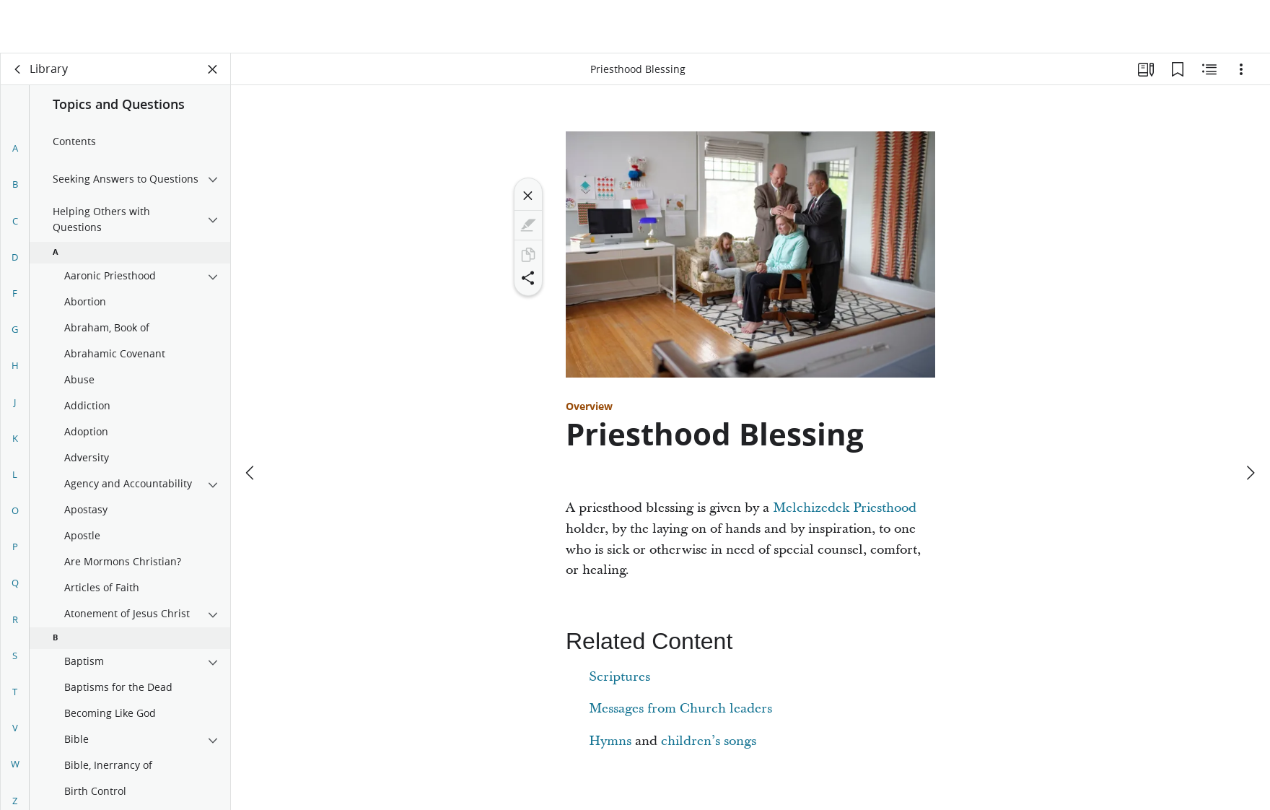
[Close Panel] (212, 69)
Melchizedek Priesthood (844, 508)
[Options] (1241, 69)
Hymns (610, 741)
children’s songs (708, 741)
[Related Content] (1209, 69)
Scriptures (619, 677)
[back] (18, 69)
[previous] (251, 419)
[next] (1249, 419)
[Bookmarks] (1177, 69)
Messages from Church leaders (680, 709)
